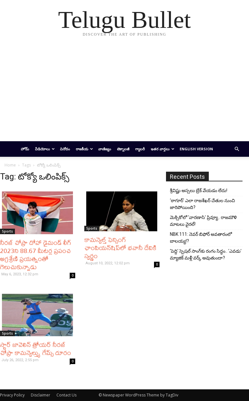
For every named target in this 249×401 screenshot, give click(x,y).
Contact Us (66, 395)
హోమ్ (25, 148)
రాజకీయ (84, 148)
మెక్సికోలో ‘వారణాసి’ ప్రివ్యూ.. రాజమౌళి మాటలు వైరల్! (203, 221)
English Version (196, 148)
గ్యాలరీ (140, 148)
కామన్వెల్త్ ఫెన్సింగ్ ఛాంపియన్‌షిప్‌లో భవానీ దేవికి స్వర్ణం (120, 247)
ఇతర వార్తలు (162, 148)
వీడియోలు (45, 148)
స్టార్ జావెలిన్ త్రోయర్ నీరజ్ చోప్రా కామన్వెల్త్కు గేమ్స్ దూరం (35, 348)
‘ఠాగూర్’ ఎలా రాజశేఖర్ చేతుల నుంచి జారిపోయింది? (202, 204)
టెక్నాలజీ (123, 148)
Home (10, 165)
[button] (236, 149)
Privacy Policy (12, 395)
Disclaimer (40, 395)
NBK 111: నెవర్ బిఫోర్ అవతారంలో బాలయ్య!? (201, 238)
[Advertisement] (124, 92)
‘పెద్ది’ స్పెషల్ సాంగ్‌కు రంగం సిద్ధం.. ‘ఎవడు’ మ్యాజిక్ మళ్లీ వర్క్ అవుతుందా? (206, 254)
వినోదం (65, 148)
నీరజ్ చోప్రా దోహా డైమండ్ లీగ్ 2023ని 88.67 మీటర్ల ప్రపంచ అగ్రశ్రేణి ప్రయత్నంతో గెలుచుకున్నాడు (35, 254)
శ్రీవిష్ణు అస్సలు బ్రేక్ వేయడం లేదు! (198, 190)
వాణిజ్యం (104, 148)
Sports (7, 231)
